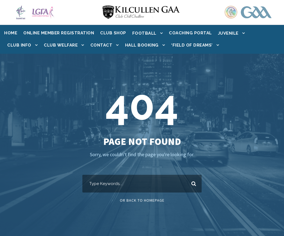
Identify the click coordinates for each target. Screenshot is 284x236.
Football (144, 33)
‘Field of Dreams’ (192, 45)
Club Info (19, 45)
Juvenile (228, 33)
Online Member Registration (58, 32)
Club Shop (113, 32)
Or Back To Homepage (142, 200)
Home (10, 32)
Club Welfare (61, 45)
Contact (101, 45)
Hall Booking (142, 45)
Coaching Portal (190, 32)
